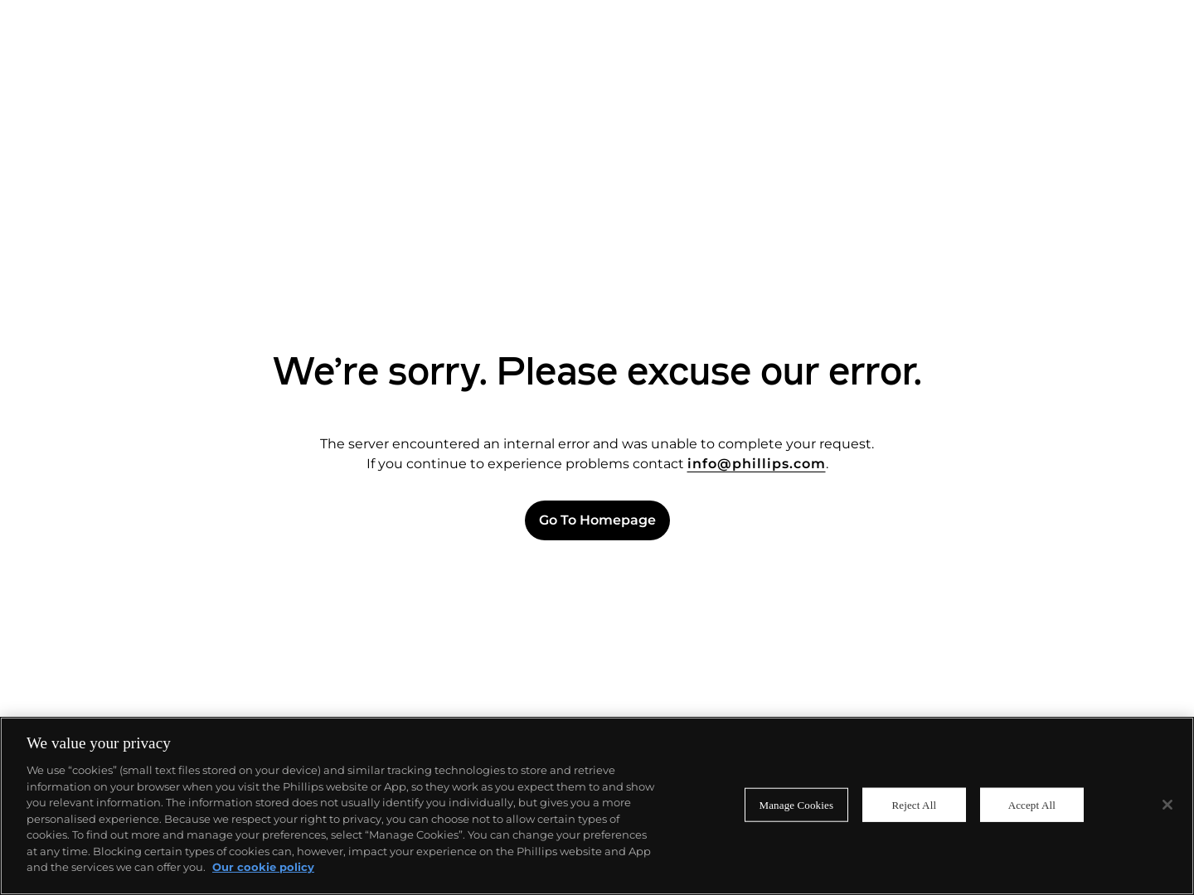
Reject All (913, 804)
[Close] (1167, 804)
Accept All (1032, 804)
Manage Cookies (797, 804)
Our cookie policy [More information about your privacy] (263, 866)
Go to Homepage (597, 520)
